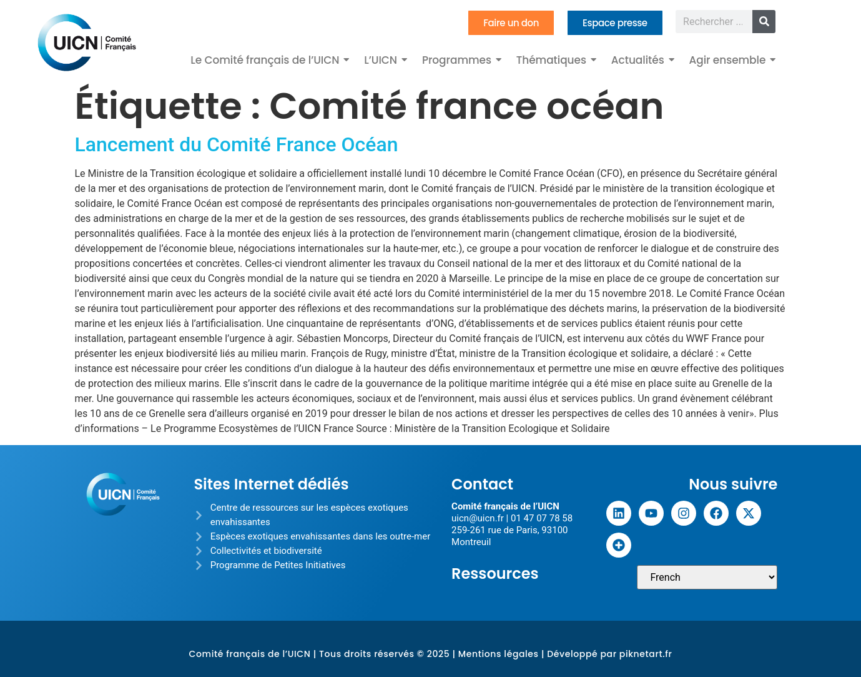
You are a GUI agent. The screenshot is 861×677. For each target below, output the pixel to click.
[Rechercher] (763, 21)
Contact (482, 484)
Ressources (495, 573)
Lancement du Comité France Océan (236, 144)
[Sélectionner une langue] (707, 577)
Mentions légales (498, 654)
